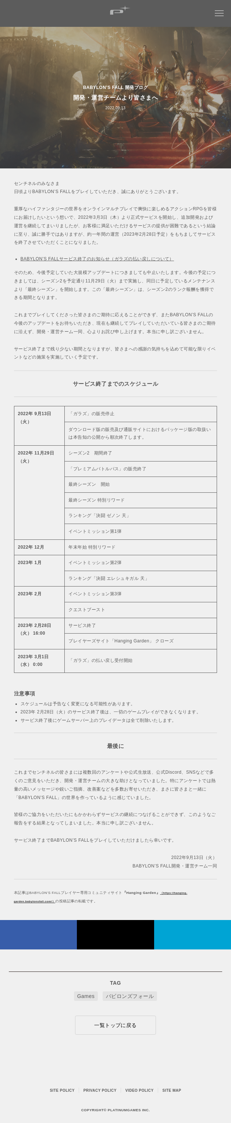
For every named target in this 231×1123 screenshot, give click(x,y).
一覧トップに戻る (115, 1025)
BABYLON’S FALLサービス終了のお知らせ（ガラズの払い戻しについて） (97, 258)
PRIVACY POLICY (100, 1090)
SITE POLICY (62, 1090)
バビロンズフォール (130, 996)
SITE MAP (172, 1090)
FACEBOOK (38, 934)
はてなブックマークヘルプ (192, 934)
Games (86, 996)
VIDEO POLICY (139, 1090)
